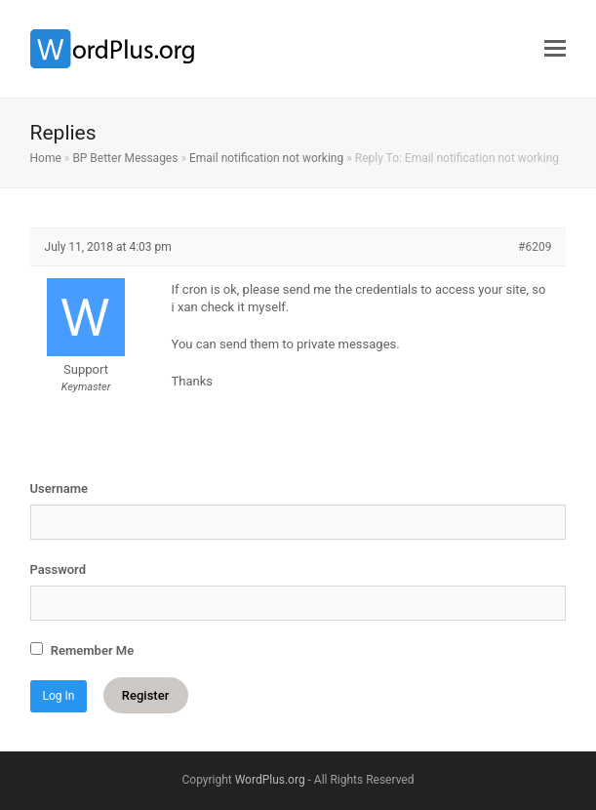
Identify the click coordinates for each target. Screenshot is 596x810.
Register (145, 695)
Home (45, 158)
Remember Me (82, 650)
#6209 (534, 247)
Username (59, 488)
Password (58, 569)
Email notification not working (266, 158)
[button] (555, 48)
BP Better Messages (125, 158)
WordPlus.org (270, 780)
